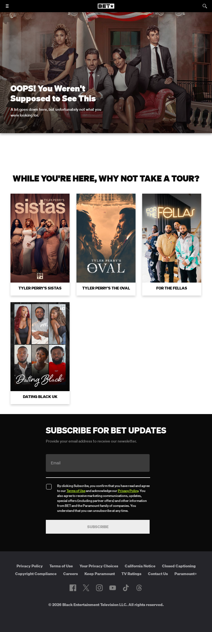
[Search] (205, 6)
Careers (70, 573)
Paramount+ (185, 573)
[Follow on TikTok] (126, 587)
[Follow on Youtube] (112, 587)
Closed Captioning (179, 565)
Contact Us (158, 573)
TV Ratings (131, 573)
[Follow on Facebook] (73, 587)
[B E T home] (106, 8)
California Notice (140, 565)
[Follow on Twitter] (86, 587)
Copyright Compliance (36, 573)
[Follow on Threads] (139, 587)
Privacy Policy (128, 490)
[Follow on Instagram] (99, 587)
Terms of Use (76, 490)
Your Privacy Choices (99, 565)
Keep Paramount (99, 573)
